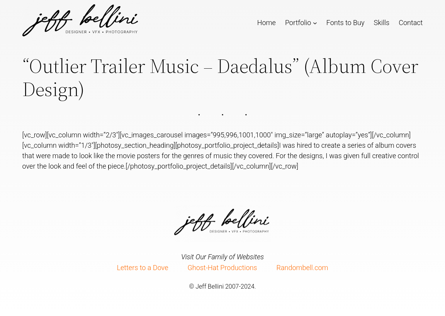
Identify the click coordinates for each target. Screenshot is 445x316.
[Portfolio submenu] (315, 22)
